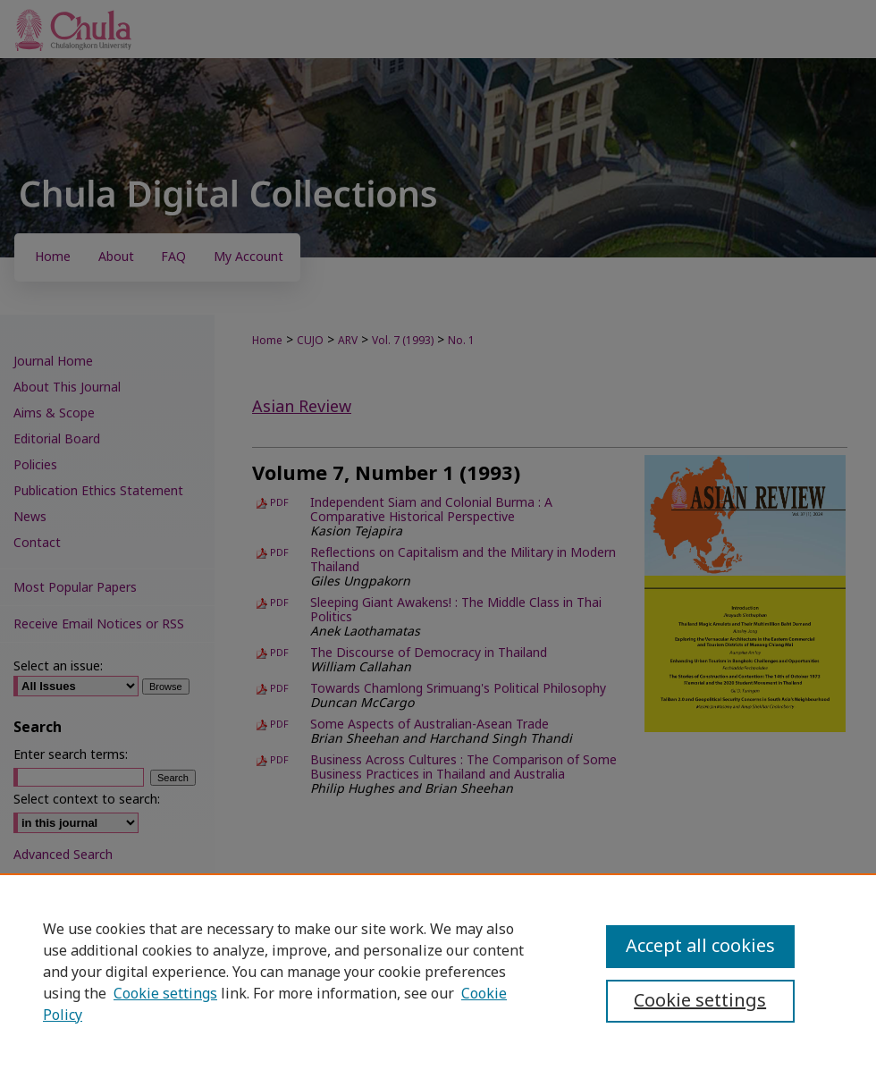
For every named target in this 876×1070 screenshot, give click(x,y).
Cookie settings (165, 994)
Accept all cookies (700, 946)
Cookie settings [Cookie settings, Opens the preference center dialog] (700, 1001)
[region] (438, 971)
